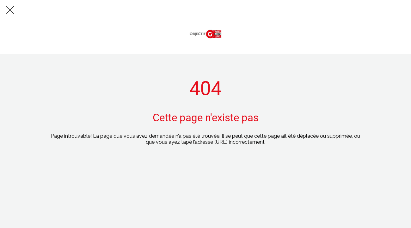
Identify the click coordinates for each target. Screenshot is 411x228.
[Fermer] (10, 10)
